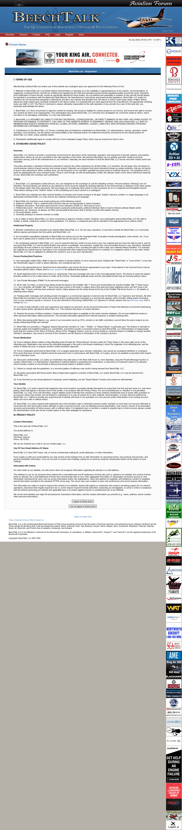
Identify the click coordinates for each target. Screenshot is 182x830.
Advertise (9, 34)
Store (81, 34)
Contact (36, 34)
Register (69, 34)
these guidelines (56, 269)
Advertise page (137, 300)
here (16, 287)
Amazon (23, 34)
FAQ (47, 34)
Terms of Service (15, 520)
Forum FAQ (28, 520)
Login (57, 34)
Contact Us (39, 520)
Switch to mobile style (83, 517)
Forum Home (17, 44)
